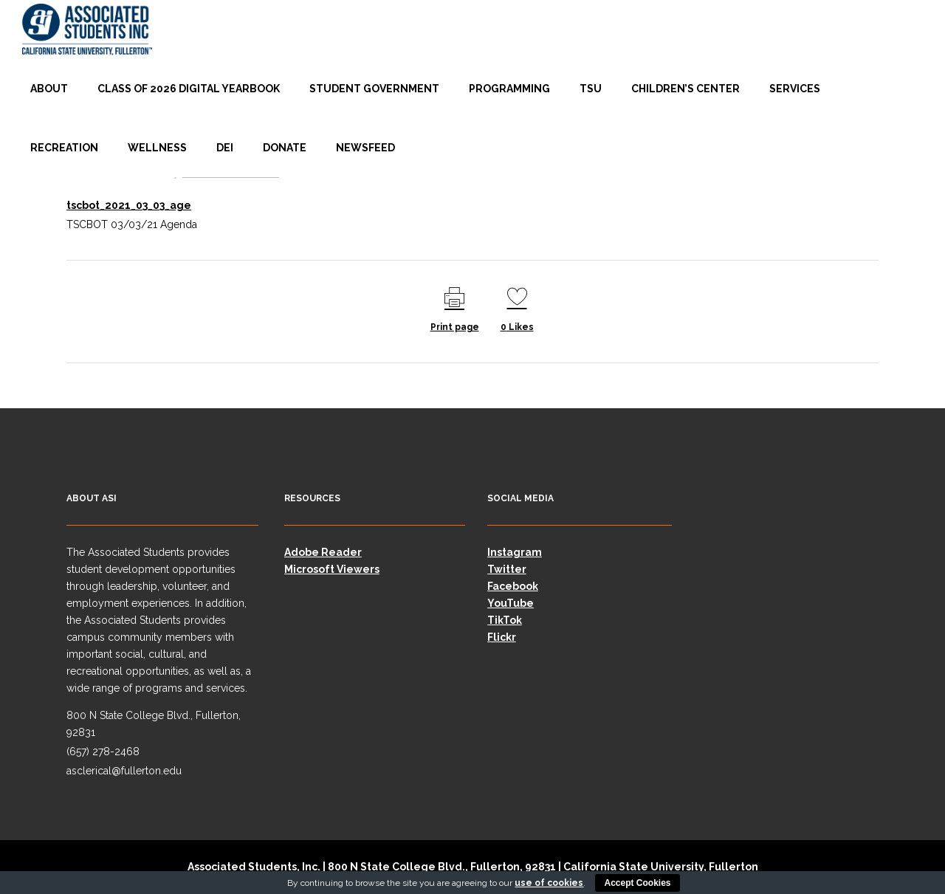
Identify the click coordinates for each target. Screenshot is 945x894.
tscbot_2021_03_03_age (128, 205)
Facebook (512, 586)
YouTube (510, 603)
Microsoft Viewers (331, 569)
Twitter (506, 569)
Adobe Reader (323, 552)
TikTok (504, 620)
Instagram (514, 552)
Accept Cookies (637, 883)
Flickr (501, 637)
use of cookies (549, 883)
